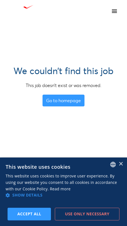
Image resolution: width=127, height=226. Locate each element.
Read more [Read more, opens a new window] (60, 188)
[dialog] (63, 191)
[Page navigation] (114, 11)
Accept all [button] (29, 213)
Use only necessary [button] (87, 213)
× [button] (121, 164)
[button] (63, 195)
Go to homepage (63, 100)
